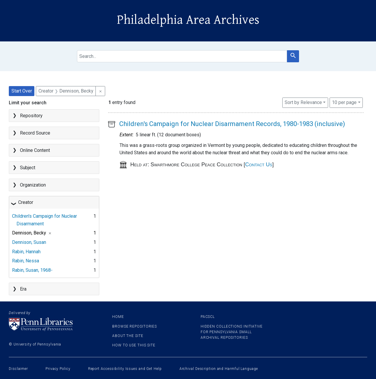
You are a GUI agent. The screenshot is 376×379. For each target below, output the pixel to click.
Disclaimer (18, 369)
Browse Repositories (134, 326)
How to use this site (133, 345)
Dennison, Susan (29, 242)
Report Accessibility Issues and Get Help (125, 369)
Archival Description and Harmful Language (218, 369)
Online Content (35, 150)
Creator (25, 202)
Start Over (21, 91)
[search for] (182, 56)
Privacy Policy (58, 369)
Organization (33, 185)
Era (23, 289)
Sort (303, 102)
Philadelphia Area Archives (188, 20)
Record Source (35, 133)
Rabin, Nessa (25, 261)
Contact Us (258, 164)
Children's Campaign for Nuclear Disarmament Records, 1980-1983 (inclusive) (232, 124)
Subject (27, 167)
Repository (31, 115)
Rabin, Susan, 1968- (32, 270)
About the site (127, 336)
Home (118, 317)
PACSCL (208, 317)
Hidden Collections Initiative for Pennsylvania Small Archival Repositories (232, 332)
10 (344, 102)
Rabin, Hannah (26, 251)
